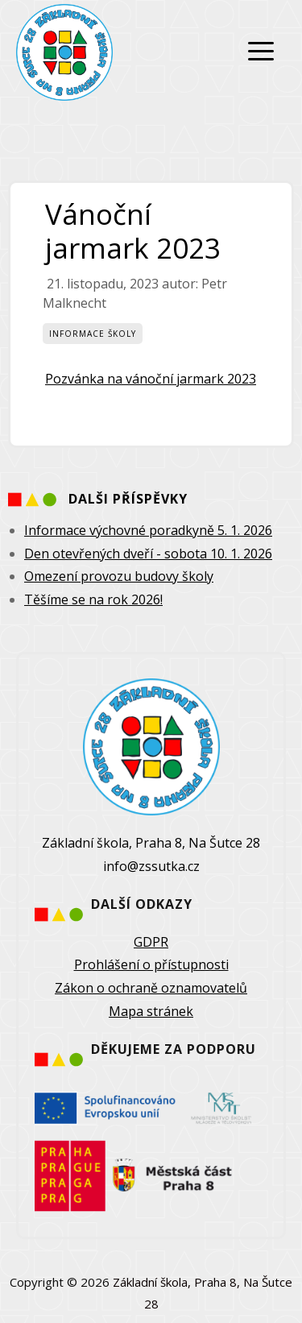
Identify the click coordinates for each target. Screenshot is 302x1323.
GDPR (151, 942)
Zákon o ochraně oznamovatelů (151, 988)
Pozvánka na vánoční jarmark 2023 (150, 379)
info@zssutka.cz (151, 866)
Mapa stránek (151, 1011)
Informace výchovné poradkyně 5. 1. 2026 (148, 530)
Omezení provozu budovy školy (118, 576)
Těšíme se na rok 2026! (93, 599)
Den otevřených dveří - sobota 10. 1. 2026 (148, 553)
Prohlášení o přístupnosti (151, 964)
